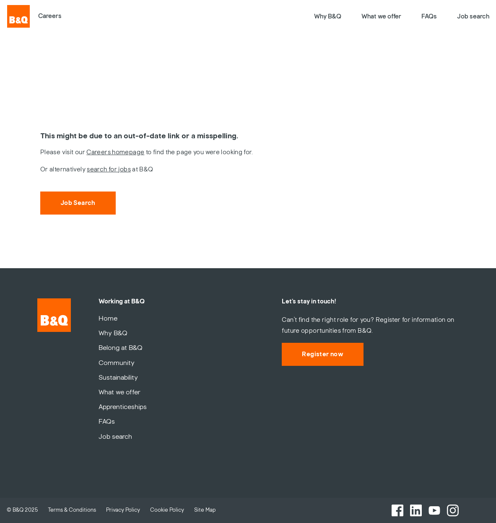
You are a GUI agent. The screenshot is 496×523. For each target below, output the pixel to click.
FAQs (429, 16)
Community (117, 363)
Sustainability (118, 377)
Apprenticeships (123, 407)
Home (108, 318)
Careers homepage (115, 152)
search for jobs (109, 169)
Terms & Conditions (72, 510)
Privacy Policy (123, 510)
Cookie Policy (167, 510)
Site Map (205, 510)
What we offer (381, 16)
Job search (473, 16)
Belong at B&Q (121, 348)
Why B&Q (327, 16)
